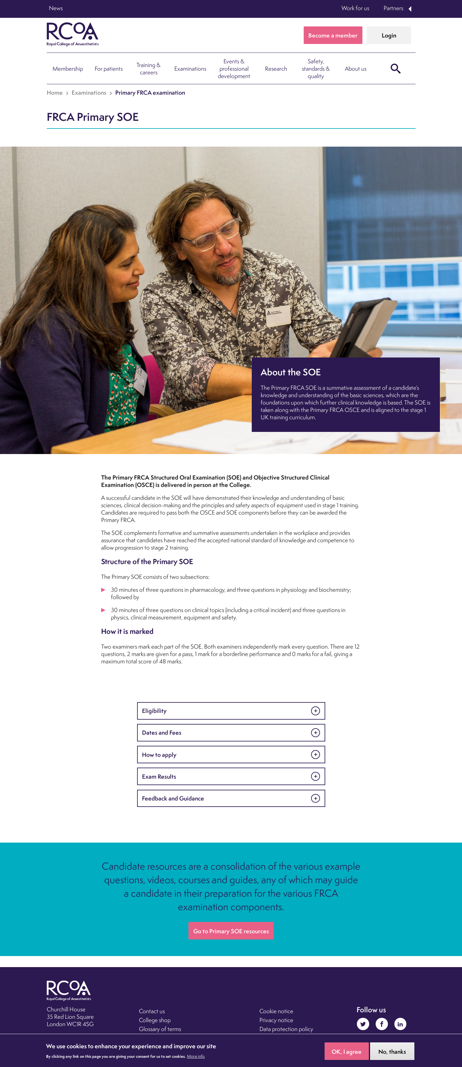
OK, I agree (346, 1053)
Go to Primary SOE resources (231, 931)
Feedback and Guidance (173, 798)
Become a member (332, 35)
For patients (109, 68)
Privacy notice (276, 1020)
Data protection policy (286, 1029)
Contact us (152, 1011)
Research (276, 68)
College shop (155, 1020)
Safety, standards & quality (316, 68)
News (56, 8)
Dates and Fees (161, 733)
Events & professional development (234, 68)
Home (55, 93)
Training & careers (148, 68)
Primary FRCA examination (150, 93)
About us (355, 68)
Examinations (190, 68)
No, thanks (392, 1053)
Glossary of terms (160, 1029)
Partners (393, 8)
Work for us (355, 8)
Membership (68, 68)
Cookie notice (276, 1011)
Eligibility (154, 711)
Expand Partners (410, 9)
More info (196, 1058)
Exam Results (159, 776)
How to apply (159, 755)
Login (389, 35)
